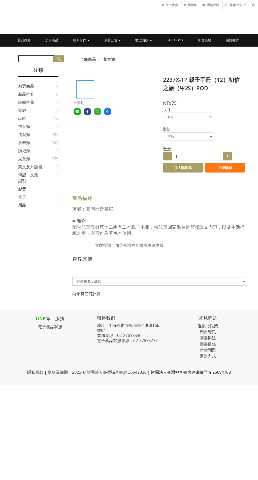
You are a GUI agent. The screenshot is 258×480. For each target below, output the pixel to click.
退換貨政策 (208, 326)
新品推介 (24, 40)
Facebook (175, 40)
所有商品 (51, 40)
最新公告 (112, 40)
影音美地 (204, 40)
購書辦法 (208, 338)
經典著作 (81, 40)
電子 (22, 197)
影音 (22, 189)
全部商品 (88, 59)
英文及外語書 (30, 166)
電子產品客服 (50, 326)
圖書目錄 (208, 344)
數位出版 (143, 40)
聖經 (22, 110)
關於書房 (232, 40)
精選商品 (26, 86)
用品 (22, 205)
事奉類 (24, 142)
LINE (40, 318)
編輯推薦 (26, 102)
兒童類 (24, 158)
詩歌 (22, 118)
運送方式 (208, 356)
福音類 (24, 126)
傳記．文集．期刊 (30, 178)
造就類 (24, 134)
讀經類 (24, 150)
